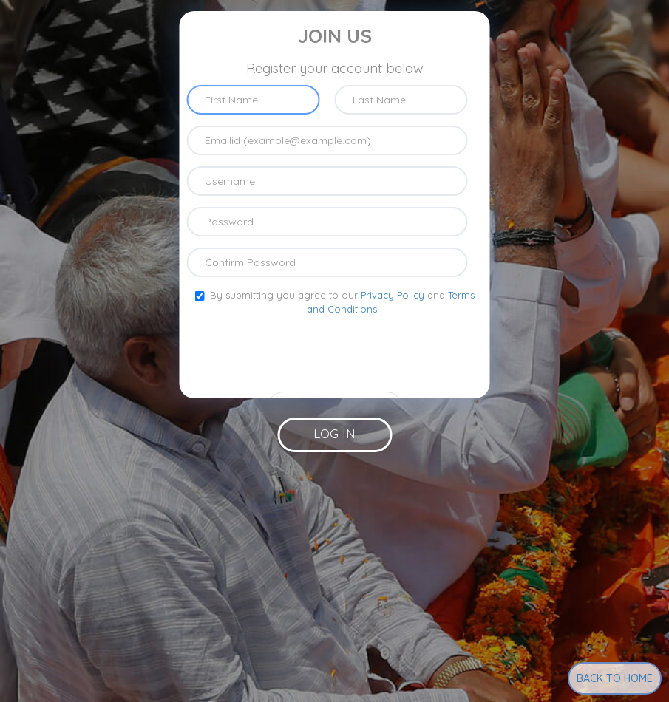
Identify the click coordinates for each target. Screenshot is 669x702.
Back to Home (615, 678)
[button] (334, 435)
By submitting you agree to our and (335, 302)
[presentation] (335, 352)
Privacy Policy (392, 295)
